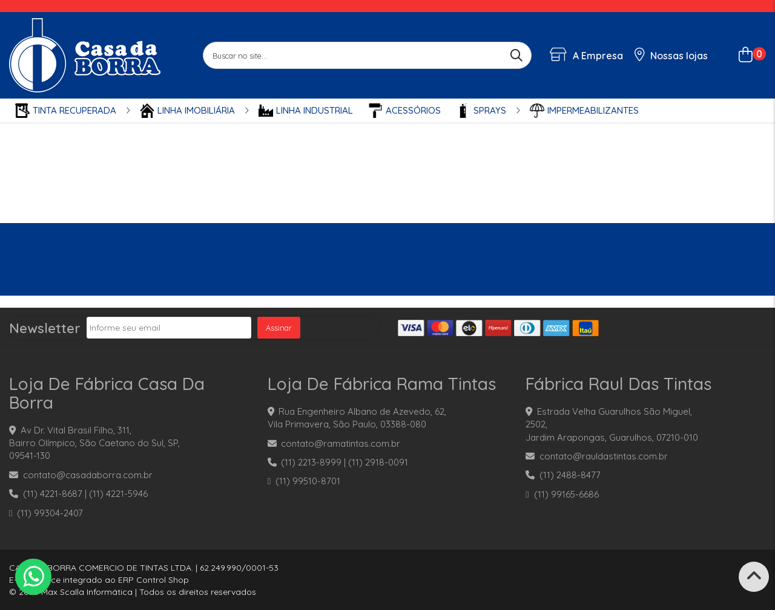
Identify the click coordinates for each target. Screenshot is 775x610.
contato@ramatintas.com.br (340, 443)
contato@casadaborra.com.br (88, 475)
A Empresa (586, 56)
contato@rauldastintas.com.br (603, 456)
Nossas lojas (671, 56)
